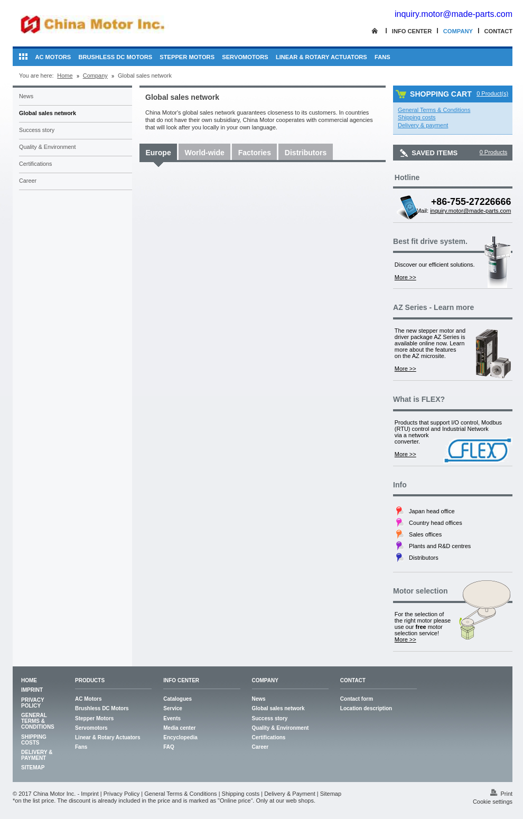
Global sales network (47, 113)
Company (458, 31)
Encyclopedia (180, 737)
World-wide (205, 152)
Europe (158, 152)
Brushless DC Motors (115, 57)
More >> (405, 277)
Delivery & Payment (36, 755)
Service (172, 708)
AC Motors (53, 57)
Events (172, 718)
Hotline (407, 178)
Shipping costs (33, 740)
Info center (412, 31)
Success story (36, 130)
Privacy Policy (32, 703)
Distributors (305, 152)
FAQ (168, 747)
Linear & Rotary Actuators (321, 57)
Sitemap (32, 767)
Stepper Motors (187, 57)
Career (27, 180)
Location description (366, 708)
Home (64, 75)
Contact (498, 31)
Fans (382, 57)
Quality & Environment (47, 147)
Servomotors (245, 57)
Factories (254, 152)
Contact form (356, 699)
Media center (179, 728)
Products (90, 680)
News (26, 96)
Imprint (32, 690)
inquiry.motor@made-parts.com (453, 14)
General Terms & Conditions (37, 721)
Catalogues (177, 699)
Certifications (35, 164)
